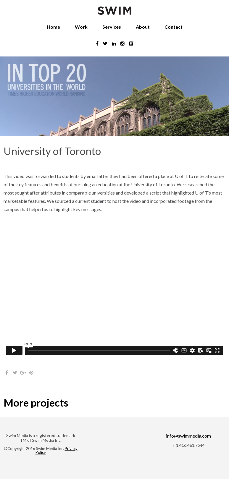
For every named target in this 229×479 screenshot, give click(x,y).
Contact (174, 27)
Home (53, 27)
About (143, 27)
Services (111, 27)
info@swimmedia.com (188, 435)
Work (81, 27)
